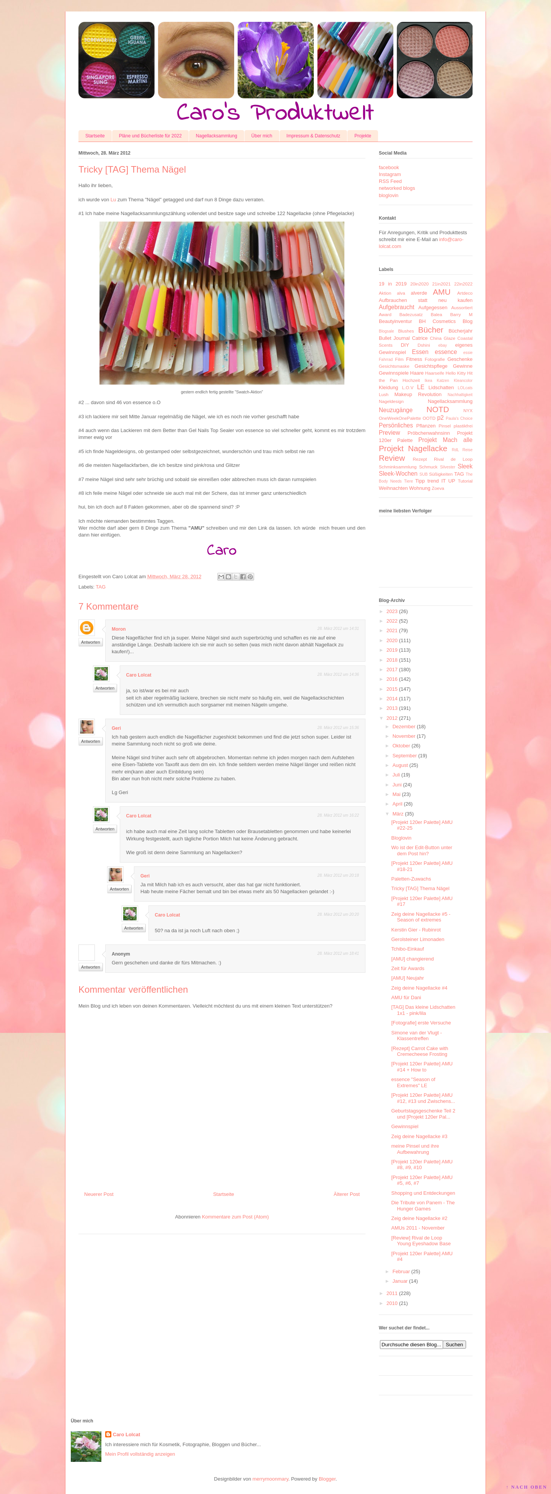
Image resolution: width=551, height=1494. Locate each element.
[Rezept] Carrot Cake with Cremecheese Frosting (419, 1051)
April (398, 804)
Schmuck (428, 466)
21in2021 (441, 283)
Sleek (465, 466)
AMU (441, 291)
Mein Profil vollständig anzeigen (140, 1454)
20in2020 (419, 283)
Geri (116, 728)
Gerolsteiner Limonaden (417, 939)
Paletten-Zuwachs (411, 879)
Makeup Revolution (418, 394)
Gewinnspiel (404, 1126)
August (400, 765)
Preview (389, 432)
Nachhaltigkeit (460, 395)
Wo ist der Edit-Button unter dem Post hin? (421, 850)
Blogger (327, 1479)
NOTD (438, 409)
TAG (101, 587)
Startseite (95, 136)
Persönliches (396, 425)
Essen (420, 352)
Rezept (420, 459)
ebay (443, 345)
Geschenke (460, 359)
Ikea (428, 380)
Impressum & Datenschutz (314, 136)
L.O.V (408, 387)
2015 (392, 689)
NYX (468, 410)
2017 (392, 669)
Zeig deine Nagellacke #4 (419, 988)
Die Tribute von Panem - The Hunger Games (423, 1206)
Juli (396, 775)
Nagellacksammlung (216, 136)
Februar (401, 1271)
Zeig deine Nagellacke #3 (419, 1136)
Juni (397, 785)
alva (401, 292)
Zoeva (438, 488)
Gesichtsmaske (394, 366)
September (405, 755)
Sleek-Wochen (398, 473)
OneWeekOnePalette (400, 418)
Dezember (404, 726)
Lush (383, 394)
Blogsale (386, 331)
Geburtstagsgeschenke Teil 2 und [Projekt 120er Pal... (423, 1114)
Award (385, 314)
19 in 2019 (393, 284)
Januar (400, 1281)
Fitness (414, 359)
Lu (113, 199)
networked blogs (397, 188)
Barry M (461, 314)
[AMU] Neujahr (407, 978)
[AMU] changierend (412, 959)
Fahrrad (386, 359)
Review (392, 457)
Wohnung (419, 488)
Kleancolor (463, 380)
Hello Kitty (455, 372)
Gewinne (463, 366)
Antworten (90, 642)
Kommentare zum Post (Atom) (235, 1217)
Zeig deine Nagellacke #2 (419, 1218)
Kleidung (388, 387)
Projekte (362, 136)
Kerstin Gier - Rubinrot (415, 930)
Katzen (443, 380)
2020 (392, 640)
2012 (392, 718)
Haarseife (434, 372)
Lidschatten (441, 387)
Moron (119, 629)
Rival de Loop (453, 459)
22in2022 (463, 283)
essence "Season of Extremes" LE (413, 1082)
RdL (455, 450)
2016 (392, 679)
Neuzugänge (395, 410)
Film (399, 359)
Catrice (420, 338)
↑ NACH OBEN (526, 1487)
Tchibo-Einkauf (407, 949)
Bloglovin (401, 838)
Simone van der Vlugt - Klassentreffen (416, 1036)
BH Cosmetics (437, 321)
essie (468, 353)
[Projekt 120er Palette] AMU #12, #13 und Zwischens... (423, 1098)
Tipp (420, 481)
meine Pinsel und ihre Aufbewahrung (415, 1149)
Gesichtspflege (431, 366)
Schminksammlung (398, 466)
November (404, 736)
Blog (468, 321)
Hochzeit (411, 380)
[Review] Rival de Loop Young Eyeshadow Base (420, 1241)
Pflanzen (426, 426)
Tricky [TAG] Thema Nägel (420, 888)
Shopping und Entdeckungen (423, 1193)
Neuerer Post (99, 1194)
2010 (392, 1303)
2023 (392, 611)
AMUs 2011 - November (417, 1228)
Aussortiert (462, 307)
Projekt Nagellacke (413, 448)
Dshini (423, 345)
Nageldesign (391, 401)
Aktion (385, 292)
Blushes (406, 330)
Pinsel (445, 425)
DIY (405, 345)
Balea (436, 314)
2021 (392, 630)
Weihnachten (393, 488)
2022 (392, 621)
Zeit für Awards (407, 968)
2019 (392, 650)
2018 (392, 660)
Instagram (390, 174)
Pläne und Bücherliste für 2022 (150, 136)
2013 (392, 708)
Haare (417, 373)
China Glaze (442, 338)
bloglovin (388, 195)
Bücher (430, 329)
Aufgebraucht (396, 307)
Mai (397, 794)
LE (420, 387)
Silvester (447, 467)
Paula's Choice (459, 418)
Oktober (401, 746)
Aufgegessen (432, 307)
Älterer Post (347, 1194)
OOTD (428, 418)
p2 (440, 417)
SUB (423, 474)
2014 (392, 698)
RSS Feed (390, 181)
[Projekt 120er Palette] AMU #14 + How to (421, 1067)
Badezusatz (411, 314)
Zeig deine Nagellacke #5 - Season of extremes (420, 917)
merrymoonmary (271, 1479)
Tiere (408, 481)
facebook (389, 167)
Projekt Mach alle (445, 440)
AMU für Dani (406, 997)
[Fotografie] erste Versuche (421, 1023)
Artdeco (465, 292)
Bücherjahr (460, 331)
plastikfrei (463, 425)
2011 (392, 1293)
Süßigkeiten (441, 473)
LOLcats (465, 388)
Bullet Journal (394, 338)
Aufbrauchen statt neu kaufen (426, 300)
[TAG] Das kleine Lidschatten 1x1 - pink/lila (423, 1010)
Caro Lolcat (139, 675)
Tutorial (465, 480)
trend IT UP (441, 481)
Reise (467, 450)
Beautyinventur (395, 321)
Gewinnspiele (394, 373)
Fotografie (435, 359)
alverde (419, 293)
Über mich (261, 136)
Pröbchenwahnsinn (429, 433)
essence (446, 352)
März (398, 814)
